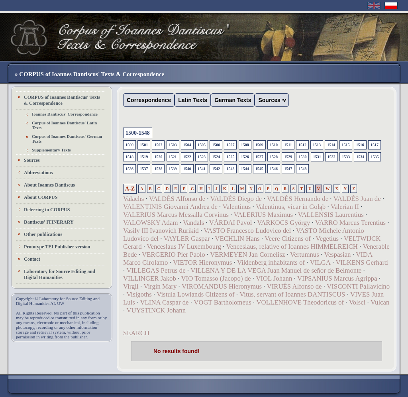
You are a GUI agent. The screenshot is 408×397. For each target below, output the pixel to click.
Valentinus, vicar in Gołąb (291, 206)
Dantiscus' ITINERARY (49, 222)
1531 (317, 157)
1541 (202, 169)
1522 (187, 157)
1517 (375, 145)
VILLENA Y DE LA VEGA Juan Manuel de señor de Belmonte (275, 270)
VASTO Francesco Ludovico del (247, 230)
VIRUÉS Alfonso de (294, 286)
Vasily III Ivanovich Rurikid (161, 230)
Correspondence (149, 100)
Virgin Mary (160, 286)
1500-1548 (138, 133)
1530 (302, 157)
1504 (187, 145)
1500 (129, 145)
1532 (331, 157)
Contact (32, 259)
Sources (32, 160)
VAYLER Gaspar (187, 238)
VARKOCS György (283, 222)
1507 (230, 145)
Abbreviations (38, 172)
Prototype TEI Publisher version (57, 247)
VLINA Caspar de (164, 302)
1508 (245, 145)
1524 (216, 157)
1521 (173, 157)
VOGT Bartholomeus (222, 302)
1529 (288, 157)
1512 (302, 145)
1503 (173, 145)
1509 (259, 145)
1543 (230, 169)
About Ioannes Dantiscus (49, 185)
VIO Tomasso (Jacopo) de (216, 278)
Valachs (133, 198)
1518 (129, 157)
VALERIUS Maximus (263, 214)
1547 (288, 169)
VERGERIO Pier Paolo (173, 254)
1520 (158, 157)
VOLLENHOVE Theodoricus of (300, 302)
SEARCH (136, 333)
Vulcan (380, 302)
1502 (158, 145)
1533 (346, 157)
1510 (274, 145)
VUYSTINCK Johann (156, 310)
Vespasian (337, 254)
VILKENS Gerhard (361, 262)
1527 (259, 157)
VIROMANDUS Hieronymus (222, 286)
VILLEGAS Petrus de (155, 270)
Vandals (193, 222)
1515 (346, 145)
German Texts (232, 100)
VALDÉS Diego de (236, 198)
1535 (375, 157)
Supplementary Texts (51, 149)
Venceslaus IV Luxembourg (184, 246)
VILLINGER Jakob (149, 278)
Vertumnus (304, 254)
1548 (302, 169)
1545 (259, 169)
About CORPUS (40, 197)
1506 (216, 145)
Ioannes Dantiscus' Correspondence (65, 114)
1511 (288, 145)
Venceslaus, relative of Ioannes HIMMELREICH (292, 246)
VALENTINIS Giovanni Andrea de (170, 206)
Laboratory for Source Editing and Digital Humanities (59, 274)
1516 (360, 145)
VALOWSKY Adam (150, 222)
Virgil (131, 286)
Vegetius (327, 238)
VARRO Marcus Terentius (350, 222)
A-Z (130, 189)
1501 (144, 145)
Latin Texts (192, 100)
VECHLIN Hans (237, 238)
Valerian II (345, 206)
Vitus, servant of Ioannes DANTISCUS (292, 294)
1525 (230, 157)
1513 (317, 145)
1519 (144, 157)
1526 (245, 157)
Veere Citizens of (288, 238)
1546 (274, 169)
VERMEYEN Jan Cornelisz (247, 254)
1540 (187, 169)
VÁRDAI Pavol (230, 222)
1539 (173, 169)
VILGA (320, 262)
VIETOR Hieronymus (202, 262)
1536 (129, 169)
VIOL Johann (274, 278)
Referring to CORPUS (47, 209)
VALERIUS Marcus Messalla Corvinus (176, 214)
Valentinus (237, 206)
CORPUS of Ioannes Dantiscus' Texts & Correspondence (62, 100)
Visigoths (138, 294)
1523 (202, 157)
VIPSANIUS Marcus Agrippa (337, 278)
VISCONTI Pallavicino (358, 286)
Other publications (43, 234)
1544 (245, 169)
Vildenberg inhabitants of (271, 262)
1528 (274, 157)
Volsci (357, 302)
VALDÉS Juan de (357, 198)
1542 (216, 169)
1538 (158, 169)
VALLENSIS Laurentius (331, 214)
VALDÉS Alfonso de (177, 198)
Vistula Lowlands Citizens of (195, 294)
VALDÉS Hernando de (297, 198)
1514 (331, 145)
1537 (144, 169)
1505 (202, 145)
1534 (360, 157)
